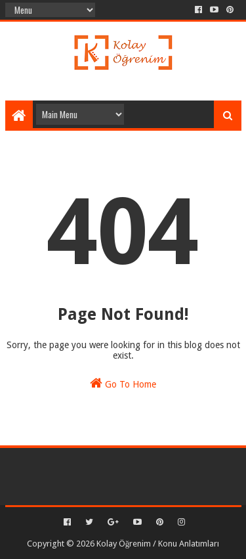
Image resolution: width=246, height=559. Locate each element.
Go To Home (123, 383)
